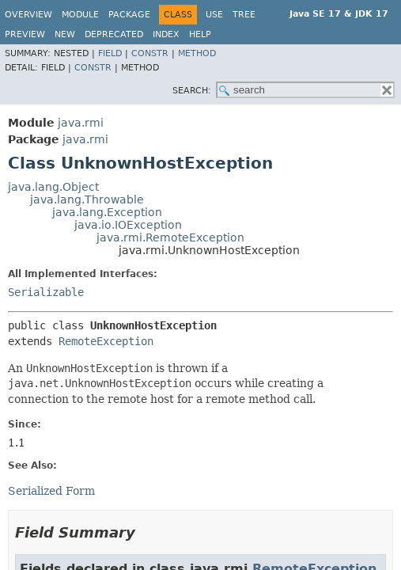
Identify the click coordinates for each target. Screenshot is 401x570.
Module (80, 15)
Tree (244, 15)
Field (110, 53)
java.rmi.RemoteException (170, 237)
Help (200, 34)
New (65, 34)
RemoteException (106, 341)
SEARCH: (191, 91)
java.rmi (81, 122)
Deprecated (114, 34)
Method (197, 53)
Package (129, 15)
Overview (28, 15)
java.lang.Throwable (87, 199)
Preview (25, 34)
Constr (149, 53)
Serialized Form (51, 490)
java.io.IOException (128, 224)
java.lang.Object (53, 186)
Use (214, 15)
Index (166, 34)
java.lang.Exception (107, 212)
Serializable (46, 292)
